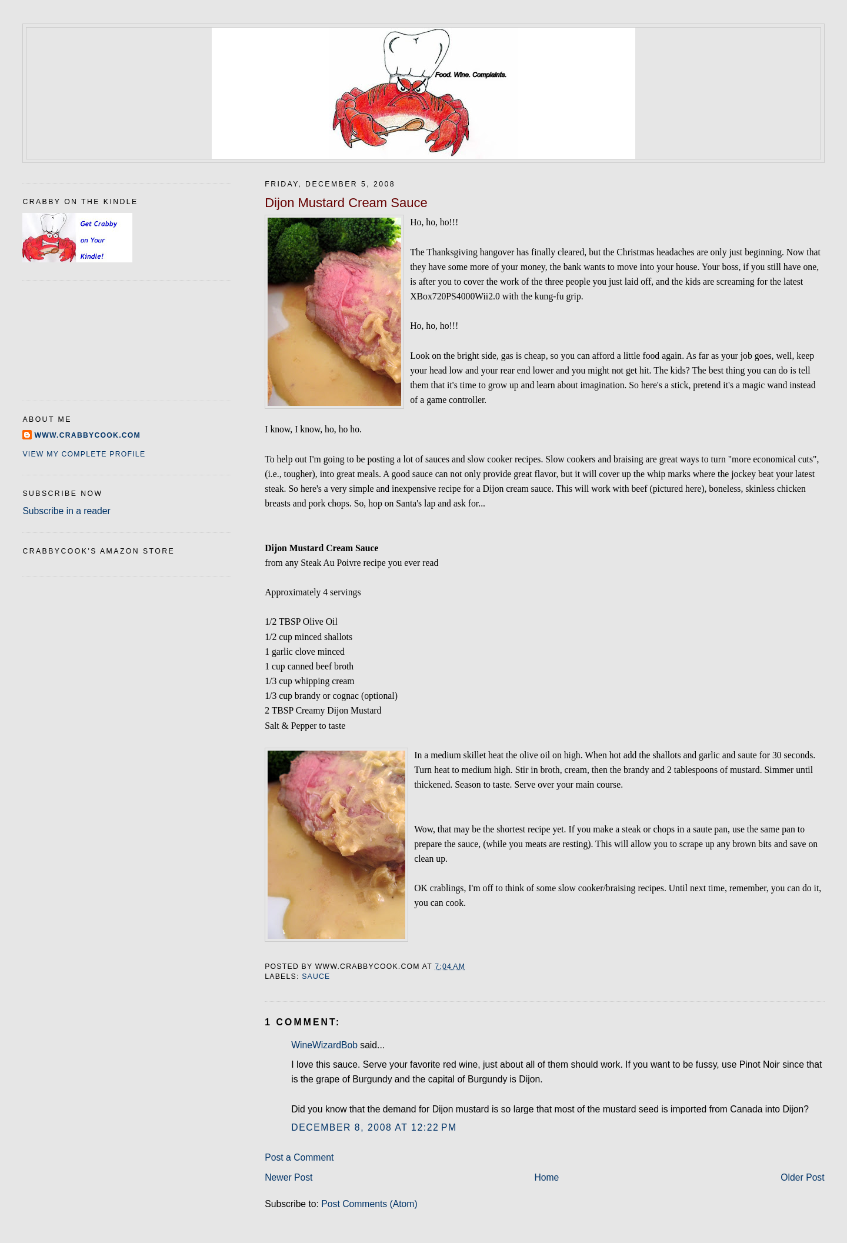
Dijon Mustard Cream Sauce (346, 202)
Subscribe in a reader (66, 511)
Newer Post (288, 1177)
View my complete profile (83, 454)
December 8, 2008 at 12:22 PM (374, 1127)
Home (546, 1177)
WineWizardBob (324, 1045)
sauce (316, 976)
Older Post (802, 1177)
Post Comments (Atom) (369, 1204)
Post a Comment (299, 1157)
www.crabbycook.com (87, 435)
